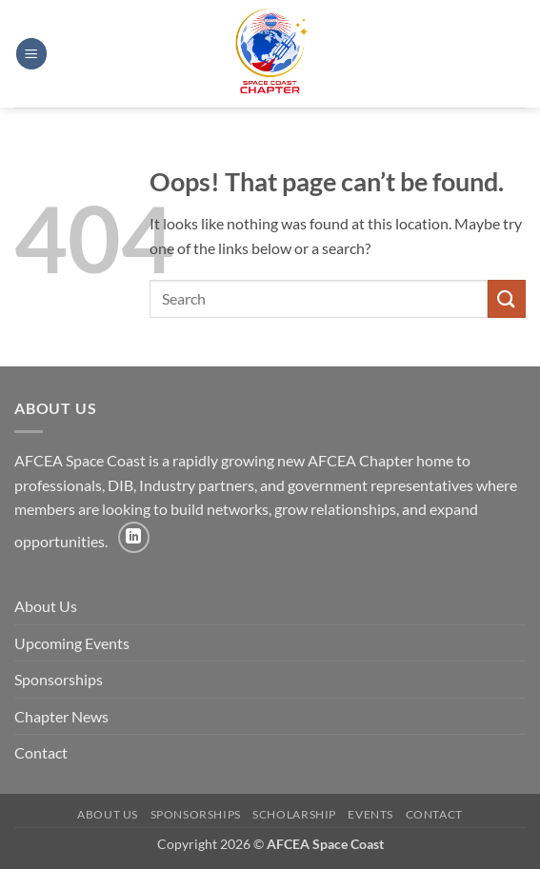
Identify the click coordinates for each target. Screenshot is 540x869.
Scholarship (294, 814)
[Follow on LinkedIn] (134, 537)
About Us (45, 606)
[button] (31, 53)
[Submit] (507, 298)
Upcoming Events (72, 643)
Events (370, 814)
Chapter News (61, 716)
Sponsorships (58, 679)
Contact (41, 752)
